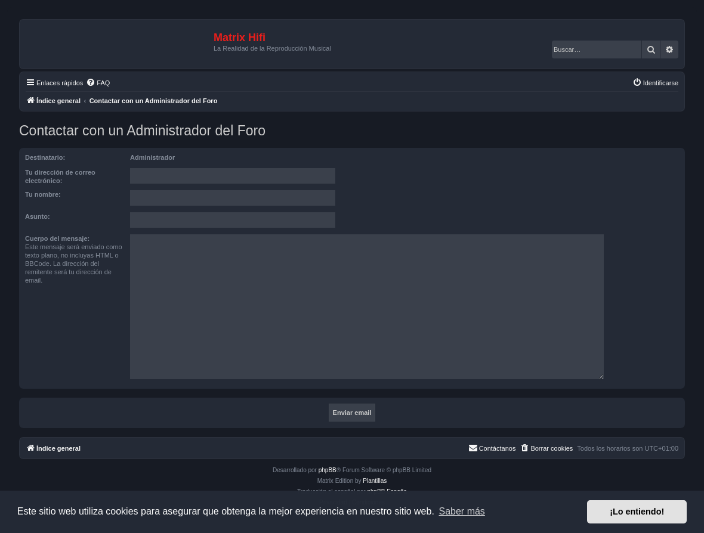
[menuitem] (98, 83)
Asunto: (37, 216)
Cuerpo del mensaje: (57, 238)
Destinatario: (45, 157)
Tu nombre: (43, 194)
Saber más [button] (462, 511)
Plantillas (375, 481)
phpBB (327, 470)
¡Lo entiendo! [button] (637, 511)
